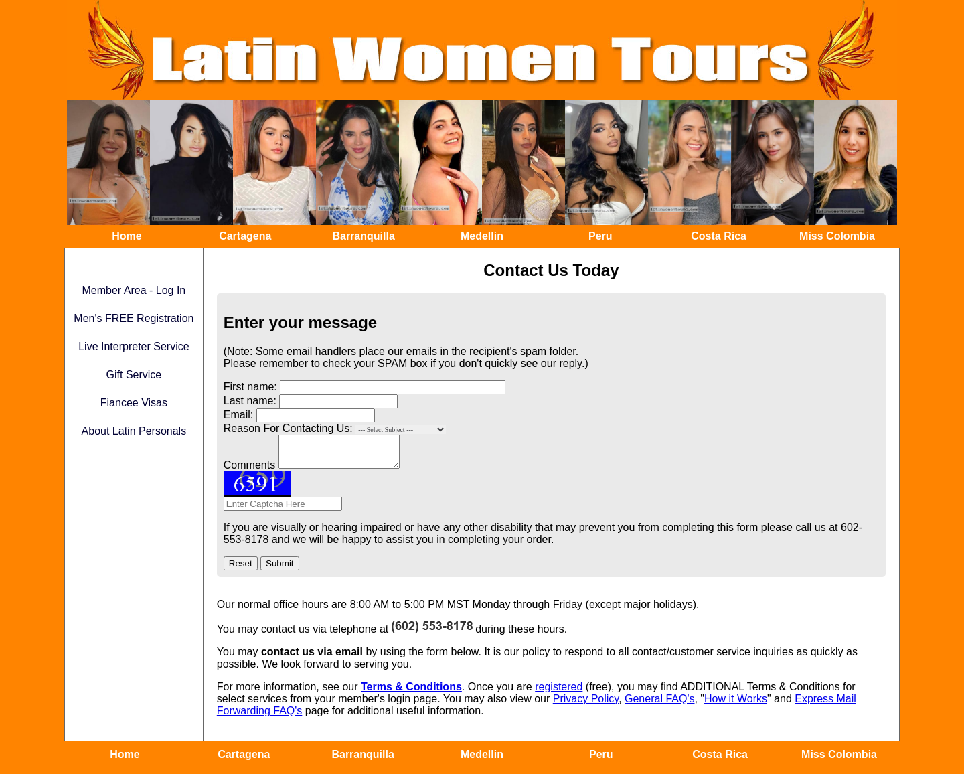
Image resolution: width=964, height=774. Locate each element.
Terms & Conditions (411, 692)
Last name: (250, 400)
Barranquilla (363, 236)
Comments (249, 471)
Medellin (482, 236)
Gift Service (134, 374)
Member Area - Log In (134, 290)
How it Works (735, 704)
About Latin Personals (134, 431)
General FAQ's (659, 704)
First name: (250, 386)
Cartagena (245, 236)
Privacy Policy (586, 704)
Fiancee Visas (133, 402)
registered (558, 692)
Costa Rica (718, 236)
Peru (600, 236)
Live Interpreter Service (133, 346)
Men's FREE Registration (133, 318)
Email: (238, 414)
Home (126, 236)
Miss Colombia (837, 236)
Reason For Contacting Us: (288, 428)
